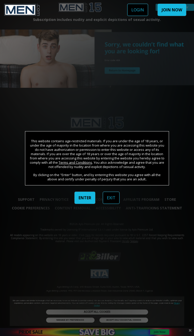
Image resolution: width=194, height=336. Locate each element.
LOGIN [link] (137, 10)
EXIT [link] (111, 198)
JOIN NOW (172, 10)
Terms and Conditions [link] (75, 162)
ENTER (85, 198)
